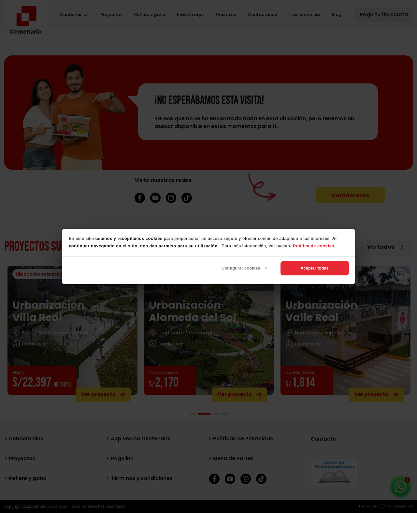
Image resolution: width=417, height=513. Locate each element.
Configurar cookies (244, 268)
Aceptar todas (314, 268)
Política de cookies (313, 245)
